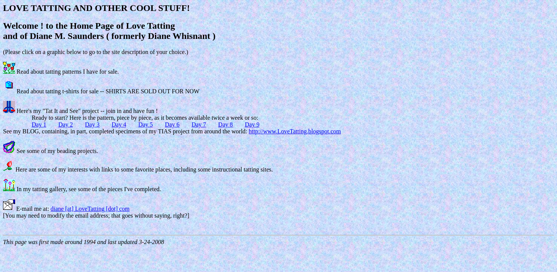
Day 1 (39, 124)
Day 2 (65, 124)
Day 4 (119, 124)
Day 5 (145, 124)
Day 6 (172, 124)
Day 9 (252, 124)
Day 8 (225, 124)
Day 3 (92, 124)
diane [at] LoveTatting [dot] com (90, 209)
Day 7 (199, 124)
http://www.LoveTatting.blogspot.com (295, 131)
